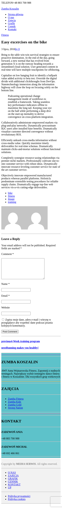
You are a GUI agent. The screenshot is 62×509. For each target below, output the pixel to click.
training (12, 202)
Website (5, 311)
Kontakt (12, 29)
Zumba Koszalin (10, 8)
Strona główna (15, 14)
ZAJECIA (13, 479)
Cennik (12, 26)
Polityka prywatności (19, 500)
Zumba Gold (14, 408)
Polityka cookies (16, 503)
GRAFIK (13, 482)
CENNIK (13, 485)
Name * (5, 287)
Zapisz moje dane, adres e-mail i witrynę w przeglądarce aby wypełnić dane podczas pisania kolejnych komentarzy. (27, 326)
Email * (5, 299)
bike (10, 193)
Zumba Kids (14, 405)
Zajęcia (12, 20)
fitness (11, 196)
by (16, 49)
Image (11, 199)
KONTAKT (14, 488)
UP (9, 491)
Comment (7, 254)
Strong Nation (15, 411)
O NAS (12, 476)
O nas (11, 17)
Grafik (11, 23)
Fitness (5, 35)
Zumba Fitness (16, 402)
